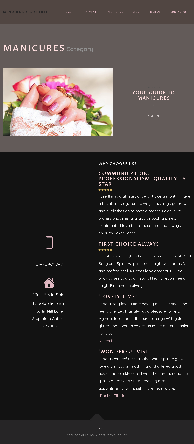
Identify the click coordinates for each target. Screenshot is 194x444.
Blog (136, 12)
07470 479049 (49, 264)
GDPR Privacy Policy (113, 435)
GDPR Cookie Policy (81, 435)
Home (67, 12)
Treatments (89, 12)
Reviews (155, 12)
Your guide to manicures (153, 95)
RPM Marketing (103, 429)
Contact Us (178, 12)
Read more (153, 116)
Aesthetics (115, 12)
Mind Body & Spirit (25, 12)
